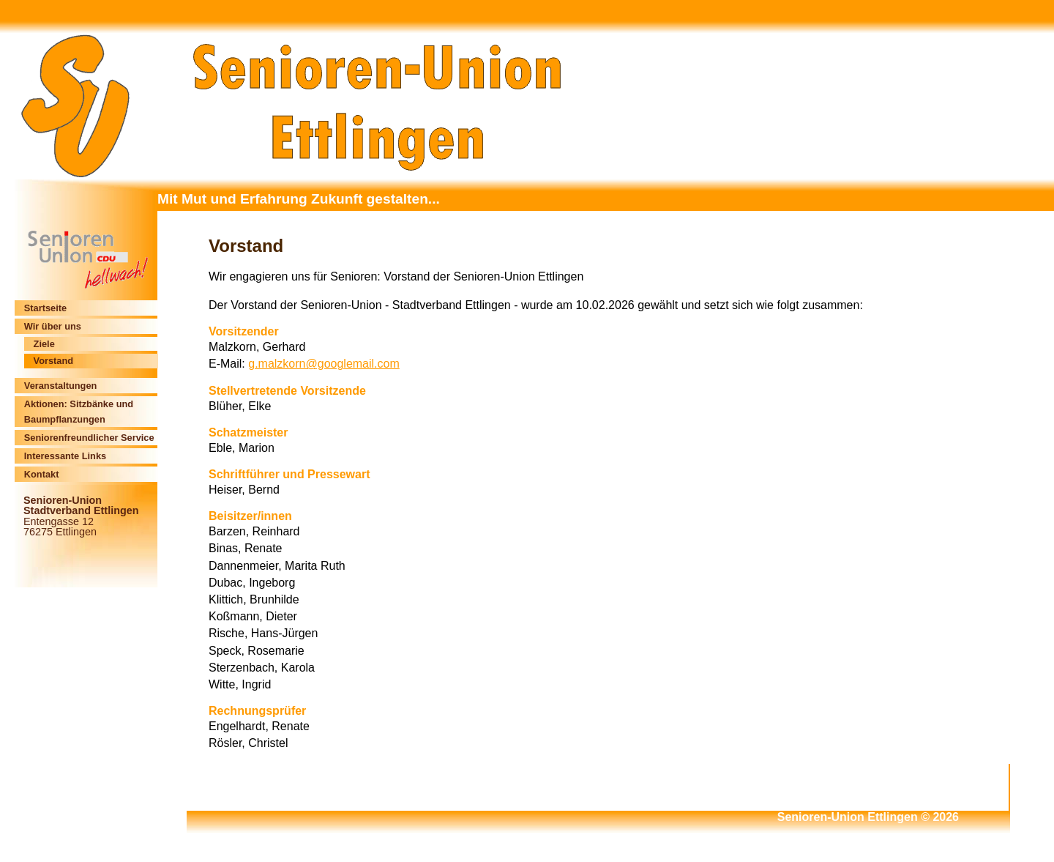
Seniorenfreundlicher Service (89, 437)
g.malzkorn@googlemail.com (324, 363)
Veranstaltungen (60, 385)
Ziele (44, 343)
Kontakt (41, 474)
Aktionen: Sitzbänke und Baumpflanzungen (78, 411)
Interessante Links (65, 455)
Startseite (45, 307)
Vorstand (54, 360)
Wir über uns (52, 326)
